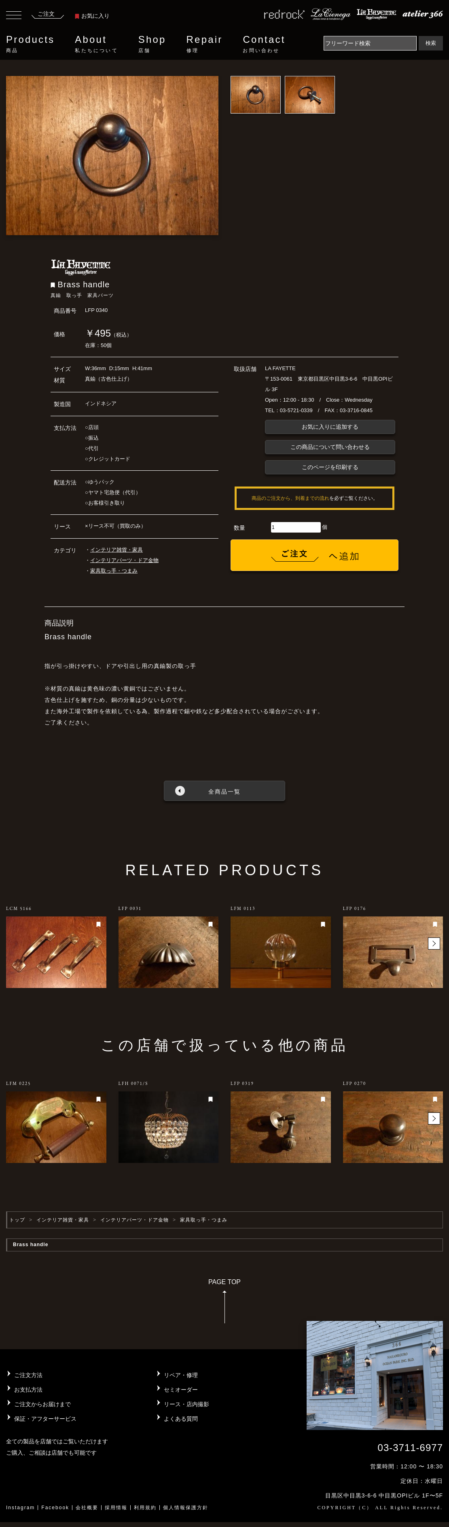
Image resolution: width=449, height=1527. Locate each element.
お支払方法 (28, 1389)
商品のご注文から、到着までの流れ (290, 498)
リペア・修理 (181, 1375)
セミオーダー (181, 1389)
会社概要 (87, 1507)
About (96, 44)
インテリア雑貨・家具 (116, 550)
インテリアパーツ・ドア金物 (124, 560)
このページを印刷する (330, 467)
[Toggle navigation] (13, 16)
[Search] (370, 43)
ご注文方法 (28, 1375)
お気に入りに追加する (330, 426)
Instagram (20, 1507)
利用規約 (145, 1507)
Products (30, 44)
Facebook (55, 1507)
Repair (204, 44)
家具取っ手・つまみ (114, 571)
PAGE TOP (224, 1303)
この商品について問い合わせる (330, 447)
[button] (434, 943)
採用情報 (116, 1507)
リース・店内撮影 (186, 1404)
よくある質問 (181, 1418)
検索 (431, 43)
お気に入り (92, 16)
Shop (152, 44)
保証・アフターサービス (45, 1418)
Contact (264, 44)
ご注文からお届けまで (42, 1404)
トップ (17, 1220)
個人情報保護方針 (185, 1507)
